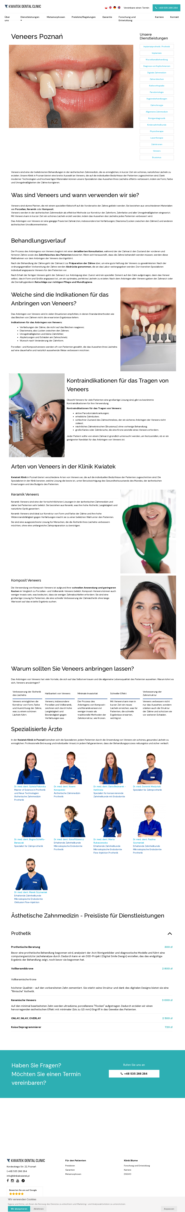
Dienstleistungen (30, 19)
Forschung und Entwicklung (127, 19)
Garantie (107, 17)
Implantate (157, 53)
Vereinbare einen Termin (136, 7)
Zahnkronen (156, 144)
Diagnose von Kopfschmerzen (156, 66)
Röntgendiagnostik (156, 118)
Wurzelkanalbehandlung (157, 59)
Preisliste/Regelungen (84, 17)
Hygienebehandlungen (157, 99)
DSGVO (127, 1177)
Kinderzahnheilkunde (156, 125)
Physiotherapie (156, 131)
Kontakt (174, 17)
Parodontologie (157, 92)
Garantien (70, 1173)
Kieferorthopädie (156, 85)
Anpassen (169, 1209)
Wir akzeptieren (19, 1209)
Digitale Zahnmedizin (156, 72)
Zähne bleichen (157, 79)
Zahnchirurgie (156, 105)
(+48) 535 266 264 (17, 1174)
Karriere (159, 17)
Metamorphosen (56, 17)
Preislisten (70, 1169)
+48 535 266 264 (166, 7)
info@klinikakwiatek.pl (18, 1179)
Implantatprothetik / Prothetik (157, 46)
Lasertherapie (156, 138)
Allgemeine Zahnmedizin (157, 112)
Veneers (157, 151)
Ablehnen (39, 1209)
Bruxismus (156, 157)
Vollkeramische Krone (24, 982)
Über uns (7, 19)
